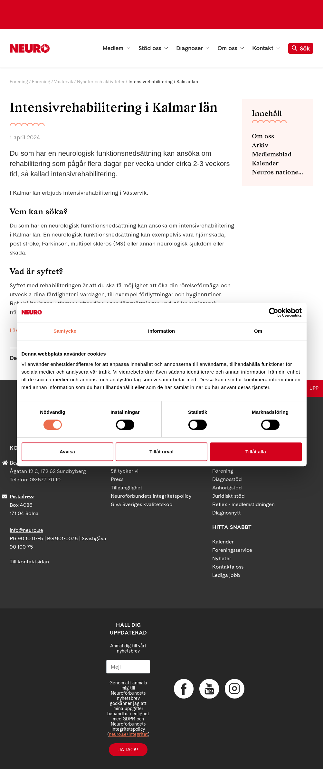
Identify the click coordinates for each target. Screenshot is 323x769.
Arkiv (260, 145)
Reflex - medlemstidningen (243, 504)
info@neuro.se (26, 530)
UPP (313, 388)
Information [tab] (161, 331)
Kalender (265, 163)
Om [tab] (258, 331)
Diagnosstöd (227, 479)
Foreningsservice (232, 550)
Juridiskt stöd (228, 496)
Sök (301, 48)
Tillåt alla (255, 451)
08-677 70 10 (45, 480)
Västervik (63, 81)
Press (117, 479)
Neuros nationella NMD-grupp (278, 172)
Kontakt (266, 48)
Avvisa (67, 451)
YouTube (209, 689)
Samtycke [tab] (64, 331)
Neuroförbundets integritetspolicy (151, 496)
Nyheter (221, 558)
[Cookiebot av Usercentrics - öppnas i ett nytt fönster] (273, 312)
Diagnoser (193, 48)
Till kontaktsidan (29, 562)
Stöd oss (153, 48)
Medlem (116, 48)
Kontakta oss (227, 567)
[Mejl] (128, 666)
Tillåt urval (161, 451)
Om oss (230, 48)
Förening (19, 81)
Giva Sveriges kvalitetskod (142, 504)
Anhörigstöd (227, 488)
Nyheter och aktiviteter (101, 81)
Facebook (183, 689)
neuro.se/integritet (128, 734)
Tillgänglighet (126, 488)
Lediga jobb (226, 575)
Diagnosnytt (226, 513)
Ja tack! (128, 749)
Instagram (234, 689)
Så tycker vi (124, 471)
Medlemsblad (271, 154)
